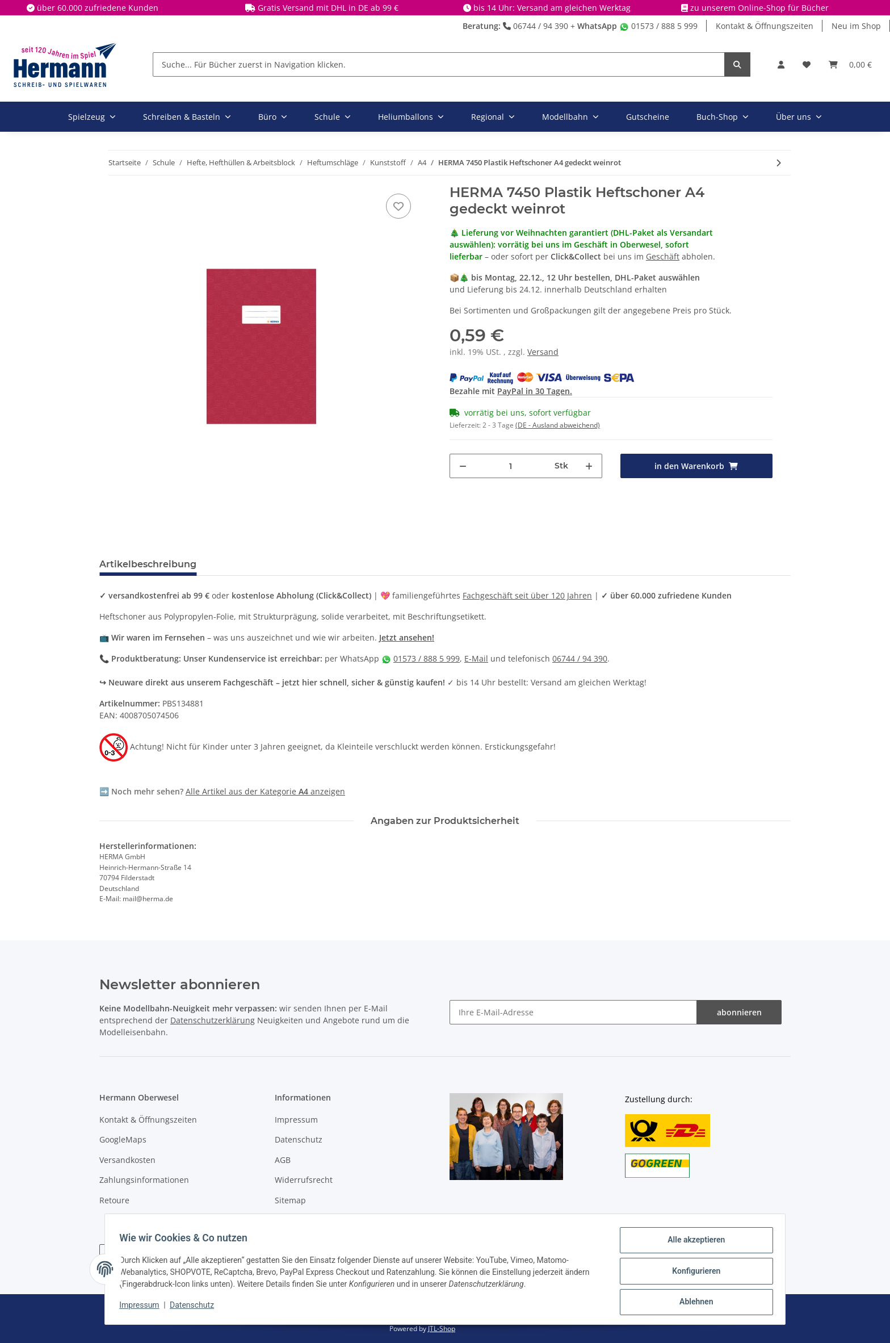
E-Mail (476, 658)
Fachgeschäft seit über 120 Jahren (527, 595)
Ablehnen (692, 1302)
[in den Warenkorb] (696, 466)
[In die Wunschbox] (398, 206)
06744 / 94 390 (535, 25)
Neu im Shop (856, 25)
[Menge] (511, 466)
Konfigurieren (692, 1273)
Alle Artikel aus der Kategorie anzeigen (265, 791)
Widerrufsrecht (304, 1179)
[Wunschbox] (807, 64)
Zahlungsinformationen (144, 1179)
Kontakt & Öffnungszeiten (764, 25)
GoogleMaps (122, 1139)
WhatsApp (597, 25)
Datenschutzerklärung (212, 1020)
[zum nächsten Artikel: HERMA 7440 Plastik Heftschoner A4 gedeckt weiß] (778, 162)
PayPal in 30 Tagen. (534, 391)
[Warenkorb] (850, 64)
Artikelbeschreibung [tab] (147, 564)
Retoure (114, 1200)
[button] (781, 64)
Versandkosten (127, 1159)
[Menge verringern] (463, 466)
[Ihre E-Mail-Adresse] (573, 1012)
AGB (283, 1159)
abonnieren (739, 1012)
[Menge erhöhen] (589, 466)
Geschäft (662, 256)
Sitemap (290, 1200)
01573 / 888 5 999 (658, 25)
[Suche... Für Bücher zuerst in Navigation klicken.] (439, 64)
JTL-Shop (441, 1328)
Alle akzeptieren (692, 1243)
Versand (543, 351)
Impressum (296, 1119)
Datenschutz (298, 1139)
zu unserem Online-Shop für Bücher (759, 7)
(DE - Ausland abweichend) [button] (557, 425)
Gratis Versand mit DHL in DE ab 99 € (328, 7)
